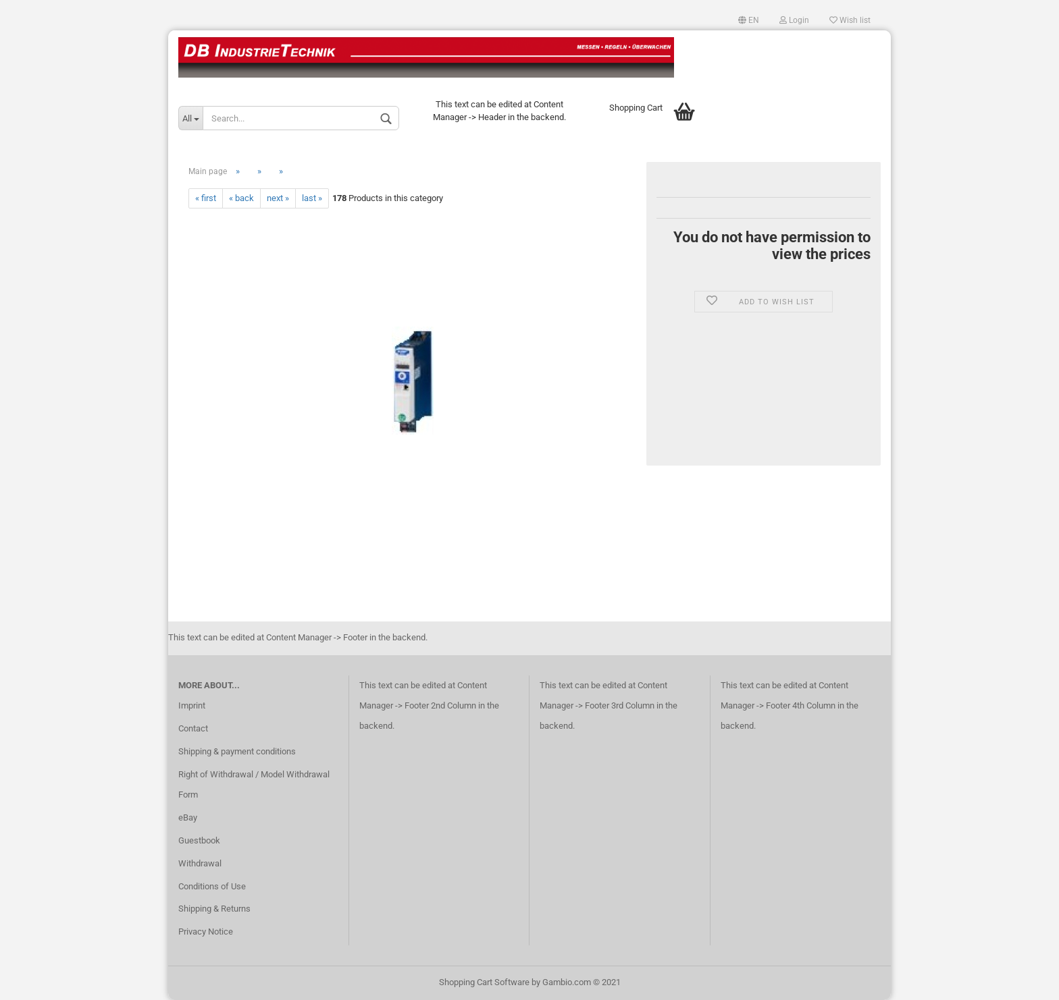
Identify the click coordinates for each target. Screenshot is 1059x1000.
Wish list (850, 20)
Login (794, 20)
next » (278, 198)
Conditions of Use (212, 886)
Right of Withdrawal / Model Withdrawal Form (254, 784)
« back (241, 198)
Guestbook (199, 840)
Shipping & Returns (214, 909)
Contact (193, 728)
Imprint (191, 705)
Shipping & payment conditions (237, 751)
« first (205, 198)
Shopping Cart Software (484, 982)
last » (312, 198)
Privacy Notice (205, 931)
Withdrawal (200, 863)
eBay (187, 817)
